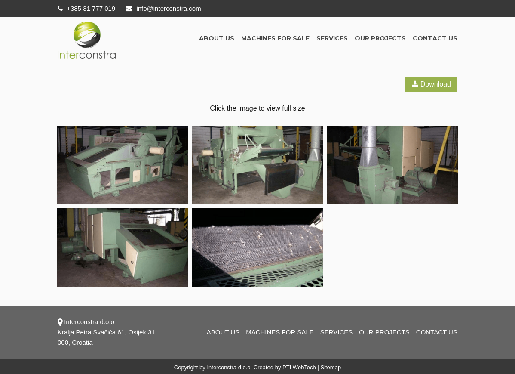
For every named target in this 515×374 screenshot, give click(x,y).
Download (431, 84)
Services (332, 38)
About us (216, 38)
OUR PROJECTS (380, 38)
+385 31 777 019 (86, 8)
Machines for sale (275, 38)
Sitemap (330, 367)
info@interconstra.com (163, 8)
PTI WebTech (299, 367)
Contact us (435, 38)
